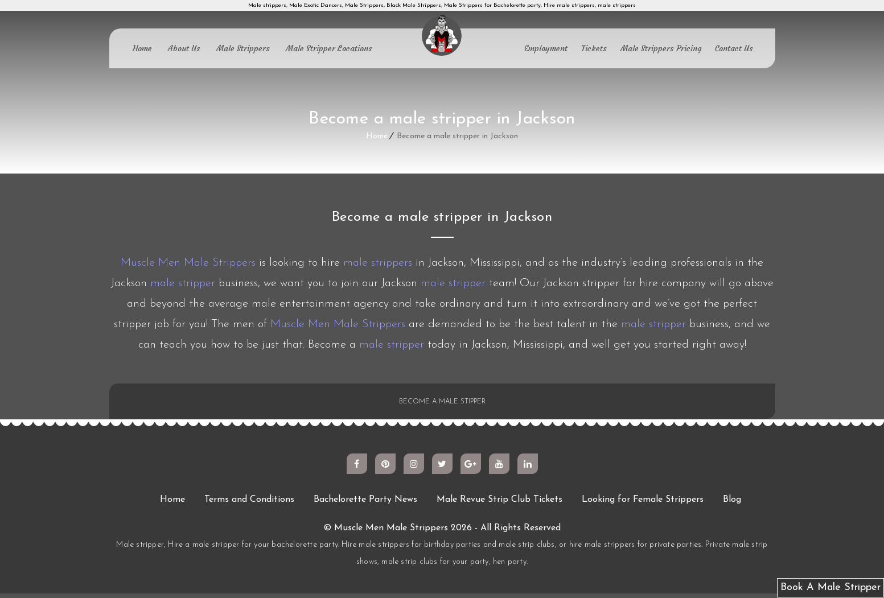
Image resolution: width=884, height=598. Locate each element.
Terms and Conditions (249, 504)
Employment (546, 48)
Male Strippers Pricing (660, 48)
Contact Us (734, 48)
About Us (184, 48)
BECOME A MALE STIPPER (442, 404)
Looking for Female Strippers (643, 504)
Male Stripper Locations (329, 48)
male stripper (182, 283)
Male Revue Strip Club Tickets (499, 504)
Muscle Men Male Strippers (188, 263)
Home (142, 48)
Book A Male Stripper (830, 587)
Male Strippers (243, 48)
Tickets (594, 48)
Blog (732, 504)
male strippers (377, 263)
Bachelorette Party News (365, 504)
